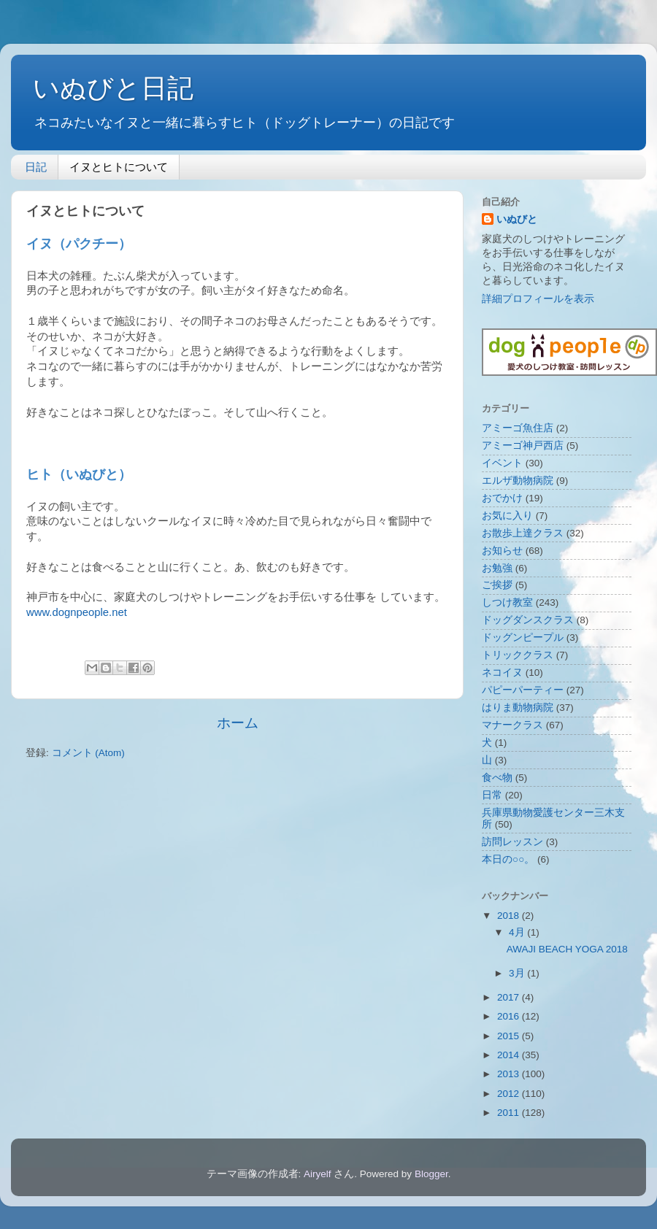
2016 (509, 1016)
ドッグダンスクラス (528, 619)
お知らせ (502, 550)
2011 (509, 1112)
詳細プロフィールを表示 (538, 298)
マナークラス (512, 725)
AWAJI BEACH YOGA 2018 (567, 949)
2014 (509, 1054)
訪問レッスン (512, 841)
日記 (36, 167)
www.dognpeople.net (76, 612)
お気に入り (507, 515)
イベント (502, 463)
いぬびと (516, 219)
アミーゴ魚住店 (517, 428)
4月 (518, 932)
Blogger (431, 1173)
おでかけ (502, 498)
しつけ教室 (507, 602)
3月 (518, 973)
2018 (509, 915)
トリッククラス (517, 655)
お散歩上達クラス (523, 533)
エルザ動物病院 (517, 480)
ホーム (237, 723)
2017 (509, 997)
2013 (509, 1073)
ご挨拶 (497, 584)
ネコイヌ (502, 672)
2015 (509, 1035)
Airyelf (317, 1173)
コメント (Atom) (88, 752)
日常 (492, 795)
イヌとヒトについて (118, 167)
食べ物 (497, 777)
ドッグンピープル (523, 637)
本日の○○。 (508, 859)
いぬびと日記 (113, 88)
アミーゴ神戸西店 (523, 445)
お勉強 (497, 568)
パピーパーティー (523, 690)
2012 (509, 1093)
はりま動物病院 (517, 707)
